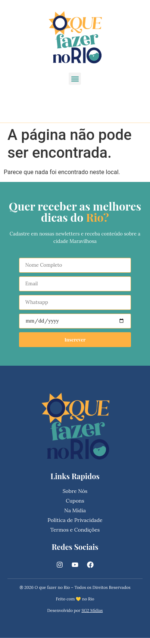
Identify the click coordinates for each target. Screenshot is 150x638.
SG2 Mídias (92, 610)
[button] (75, 79)
